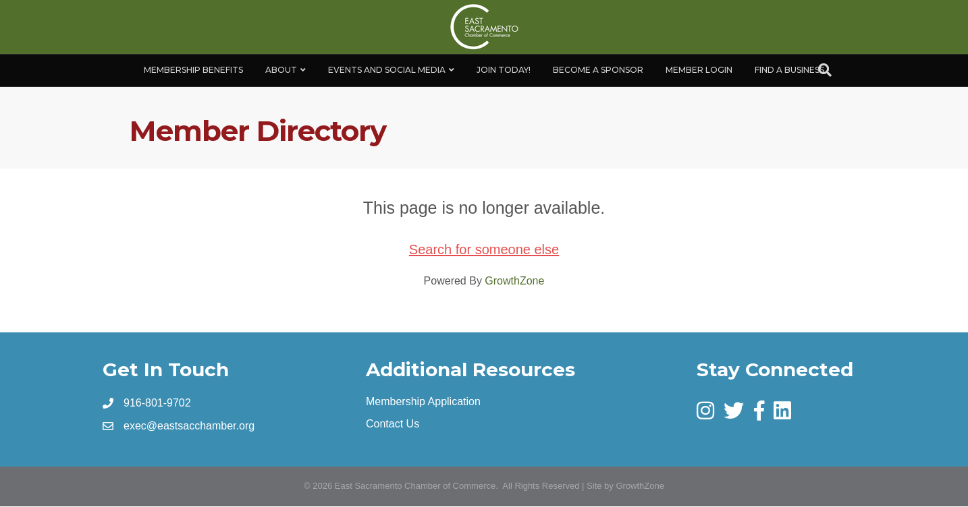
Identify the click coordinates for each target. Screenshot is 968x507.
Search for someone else (484, 249)
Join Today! (504, 70)
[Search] (825, 70)
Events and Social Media (387, 70)
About (281, 70)
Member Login (699, 70)
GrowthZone (514, 281)
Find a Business (789, 70)
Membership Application (423, 401)
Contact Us (392, 423)
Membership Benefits (193, 70)
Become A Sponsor (598, 70)
